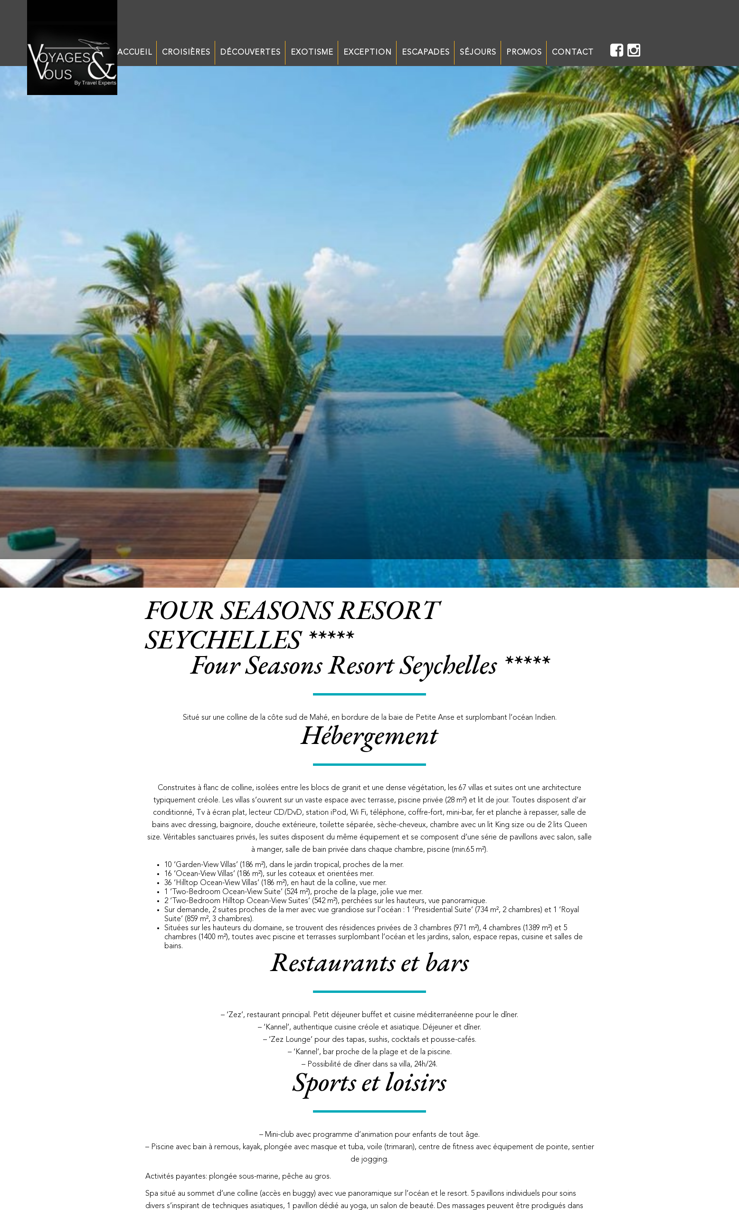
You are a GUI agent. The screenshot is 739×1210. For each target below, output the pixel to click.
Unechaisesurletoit (72, 47)
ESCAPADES (426, 53)
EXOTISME (312, 53)
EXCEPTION (367, 53)
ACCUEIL (134, 53)
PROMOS (524, 53)
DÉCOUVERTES (250, 53)
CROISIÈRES (186, 53)
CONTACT (573, 53)
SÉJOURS (478, 53)
